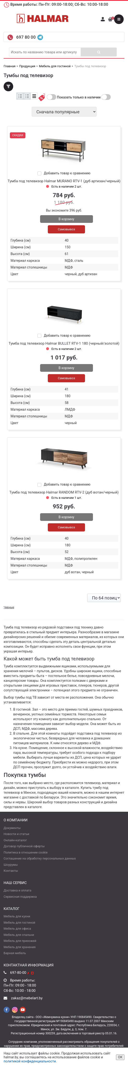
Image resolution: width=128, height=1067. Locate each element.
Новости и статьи (16, 834)
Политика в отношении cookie (26, 852)
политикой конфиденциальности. (30, 1061)
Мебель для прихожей (20, 941)
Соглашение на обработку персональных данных (40, 858)
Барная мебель (15, 953)
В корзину (66, 219)
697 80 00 (26, 37)
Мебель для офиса (17, 928)
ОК (120, 1057)
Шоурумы (11, 864)
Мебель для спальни (19, 935)
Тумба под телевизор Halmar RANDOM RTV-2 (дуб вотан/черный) (64, 492)
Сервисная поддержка (20, 896)
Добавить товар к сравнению (67, 173)
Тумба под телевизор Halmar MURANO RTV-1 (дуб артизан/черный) (63, 181)
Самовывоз (66, 229)
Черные (9, 607)
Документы (12, 828)
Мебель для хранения (20, 947)
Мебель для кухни (17, 916)
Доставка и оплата (17, 890)
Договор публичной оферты (24, 846)
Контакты (11, 870)
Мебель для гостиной (19, 922)
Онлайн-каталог (15, 840)
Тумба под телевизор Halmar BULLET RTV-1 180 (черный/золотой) (64, 343)
